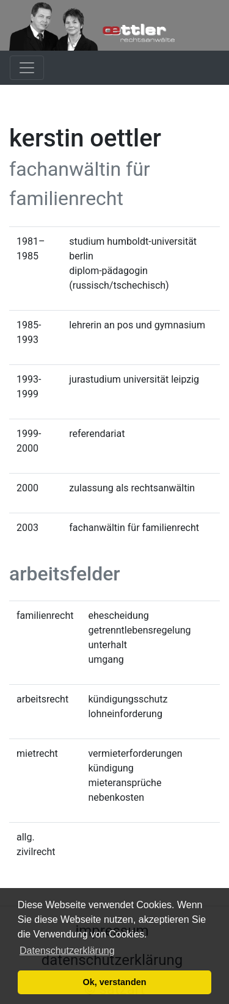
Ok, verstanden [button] (115, 982)
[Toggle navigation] (27, 68)
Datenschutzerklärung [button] (67, 950)
